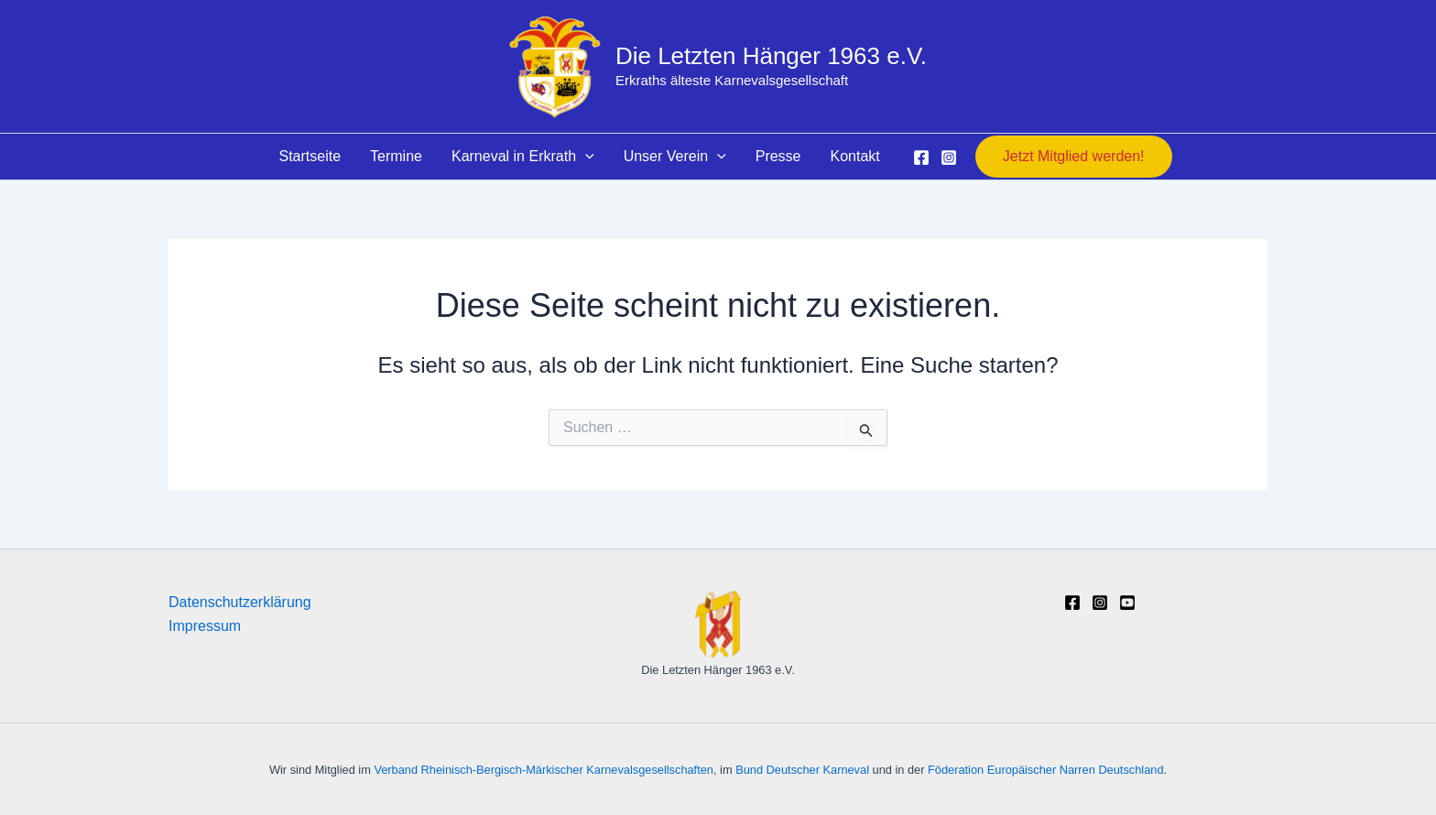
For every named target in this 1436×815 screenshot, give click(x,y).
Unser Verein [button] (675, 156)
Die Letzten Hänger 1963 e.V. (771, 56)
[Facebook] (921, 157)
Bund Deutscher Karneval (802, 770)
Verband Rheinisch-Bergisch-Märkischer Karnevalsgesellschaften (543, 770)
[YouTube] (1127, 602)
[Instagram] (949, 157)
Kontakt (855, 156)
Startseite (309, 156)
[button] (585, 156)
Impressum (205, 626)
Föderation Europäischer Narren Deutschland (1046, 770)
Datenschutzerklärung (240, 602)
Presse (778, 156)
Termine (396, 156)
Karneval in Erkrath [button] (522, 156)
